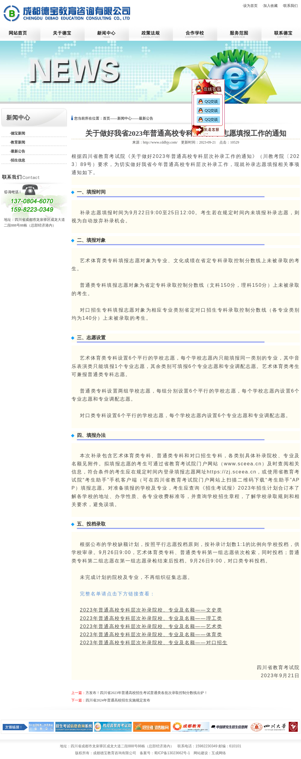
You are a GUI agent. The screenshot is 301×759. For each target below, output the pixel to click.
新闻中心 (124, 118)
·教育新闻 (17, 142)
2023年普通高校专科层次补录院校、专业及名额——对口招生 (154, 642)
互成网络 (219, 753)
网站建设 (201, 753)
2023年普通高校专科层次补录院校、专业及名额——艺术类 (151, 626)
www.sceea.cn (243, 463)
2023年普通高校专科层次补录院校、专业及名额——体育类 (151, 634)
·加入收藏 (270, 6)
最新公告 (146, 118)
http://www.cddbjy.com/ (160, 142)
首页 (106, 118)
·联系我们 (290, 6)
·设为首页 (250, 6)
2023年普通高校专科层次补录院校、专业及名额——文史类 (151, 609)
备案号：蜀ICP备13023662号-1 (165, 753)
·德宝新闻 (17, 133)
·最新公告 (17, 151)
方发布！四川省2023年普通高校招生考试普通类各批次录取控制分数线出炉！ (147, 693)
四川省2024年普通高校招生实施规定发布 (118, 700)
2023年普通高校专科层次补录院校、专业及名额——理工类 (151, 618)
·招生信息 (17, 160)
